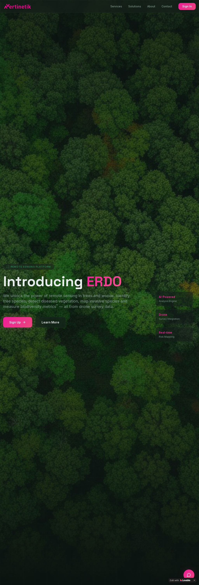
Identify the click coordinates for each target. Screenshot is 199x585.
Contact (166, 6)
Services (116, 6)
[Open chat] (188, 574)
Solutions (134, 6)
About (151, 6)
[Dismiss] (194, 580)
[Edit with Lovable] (180, 580)
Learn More (50, 322)
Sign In (187, 6)
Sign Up (17, 322)
